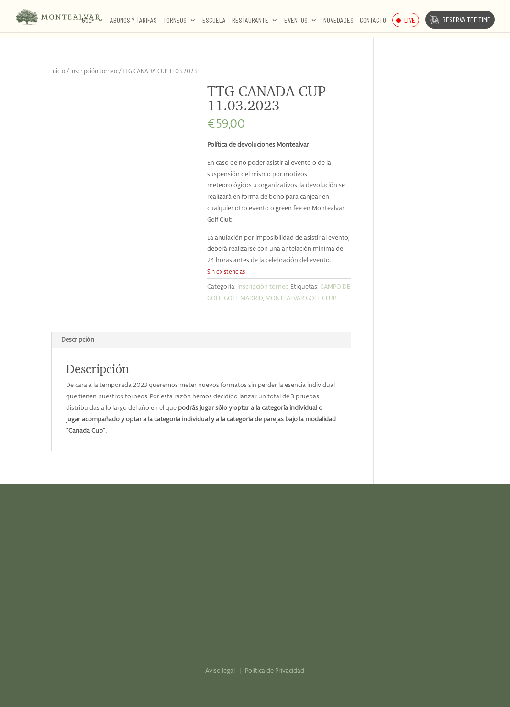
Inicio (58, 71)
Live (409, 19)
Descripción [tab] (77, 340)
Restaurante (250, 20)
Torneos (175, 20)
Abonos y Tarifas (133, 20)
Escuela (214, 20)
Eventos (296, 20)
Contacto (373, 20)
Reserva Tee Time (466, 19)
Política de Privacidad (274, 671)
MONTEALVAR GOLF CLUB (301, 298)
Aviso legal (220, 671)
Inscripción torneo (93, 71)
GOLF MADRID (243, 298)
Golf (88, 20)
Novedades (338, 20)
